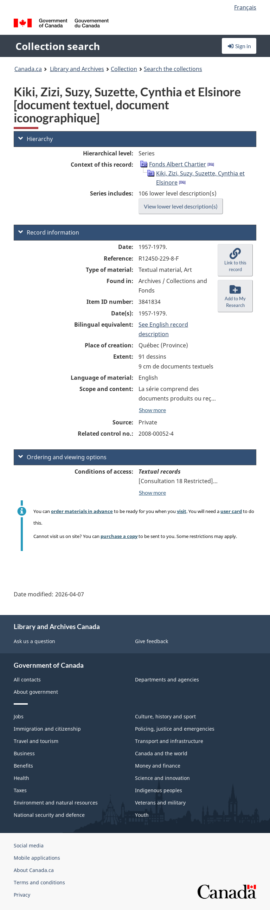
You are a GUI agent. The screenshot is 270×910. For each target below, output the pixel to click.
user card (231, 511)
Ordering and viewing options (62, 457)
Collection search (57, 46)
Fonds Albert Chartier (177, 164)
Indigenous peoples (158, 790)
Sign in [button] (239, 46)
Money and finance (157, 765)
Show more (152, 409)
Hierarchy (35, 139)
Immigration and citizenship (47, 728)
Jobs (19, 716)
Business (24, 753)
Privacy (22, 894)
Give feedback (151, 641)
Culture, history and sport (165, 716)
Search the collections (173, 69)
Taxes (20, 790)
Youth (142, 815)
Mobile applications (37, 857)
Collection (124, 69)
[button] (235, 260)
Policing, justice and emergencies (174, 728)
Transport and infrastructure (169, 741)
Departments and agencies (167, 679)
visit (181, 511)
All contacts (27, 679)
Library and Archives (77, 69)
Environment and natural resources (56, 802)
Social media (29, 845)
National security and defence (49, 815)
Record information (48, 232)
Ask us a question (34, 641)
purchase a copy (119, 536)
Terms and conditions (39, 882)
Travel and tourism (36, 741)
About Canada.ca (34, 870)
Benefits (23, 765)
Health (21, 778)
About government (36, 691)
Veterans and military (160, 802)
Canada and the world (161, 753)
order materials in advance (82, 511)
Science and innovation (162, 778)
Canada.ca (28, 69)
